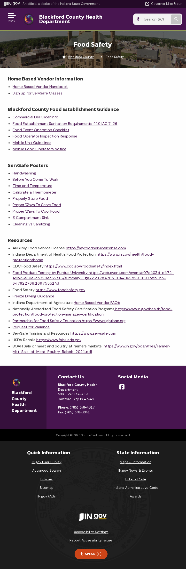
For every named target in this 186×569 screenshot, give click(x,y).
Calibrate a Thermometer (34, 192)
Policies (46, 479)
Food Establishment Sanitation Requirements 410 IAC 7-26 (65, 123)
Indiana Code (135, 479)
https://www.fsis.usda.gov (58, 339)
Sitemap (47, 487)
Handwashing (24, 173)
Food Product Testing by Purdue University (51, 272)
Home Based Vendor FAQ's (97, 302)
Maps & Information (135, 462)
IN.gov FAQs (47, 496)
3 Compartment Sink (31, 217)
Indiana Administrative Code (135, 487)
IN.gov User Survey (47, 462)
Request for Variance (31, 327)
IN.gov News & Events (135, 470)
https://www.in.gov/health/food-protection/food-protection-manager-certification (92, 311)
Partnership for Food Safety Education (47, 320)
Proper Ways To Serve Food (37, 204)
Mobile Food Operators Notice (39, 148)
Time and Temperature (32, 185)
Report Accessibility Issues (91, 540)
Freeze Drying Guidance (33, 296)
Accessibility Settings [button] (91, 532)
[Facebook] (121, 387)
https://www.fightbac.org (104, 320)
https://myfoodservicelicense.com (96, 248)
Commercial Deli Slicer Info (35, 117)
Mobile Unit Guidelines (32, 142)
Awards (135, 496)
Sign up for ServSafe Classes (37, 93)
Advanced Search (46, 470)
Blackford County (81, 57)
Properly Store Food (30, 198)
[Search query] (156, 19)
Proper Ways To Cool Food (36, 211)
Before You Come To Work (35, 179)
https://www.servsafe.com (93, 333)
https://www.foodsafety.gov (60, 289)
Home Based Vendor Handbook (40, 86)
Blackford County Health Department (70, 19)
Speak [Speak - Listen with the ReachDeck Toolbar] (90, 554)
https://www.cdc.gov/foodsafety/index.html (83, 266)
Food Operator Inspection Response (45, 136)
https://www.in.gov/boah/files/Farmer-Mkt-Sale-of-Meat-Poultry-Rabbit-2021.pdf (91, 349)
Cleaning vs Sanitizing (31, 224)
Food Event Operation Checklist (41, 129)
